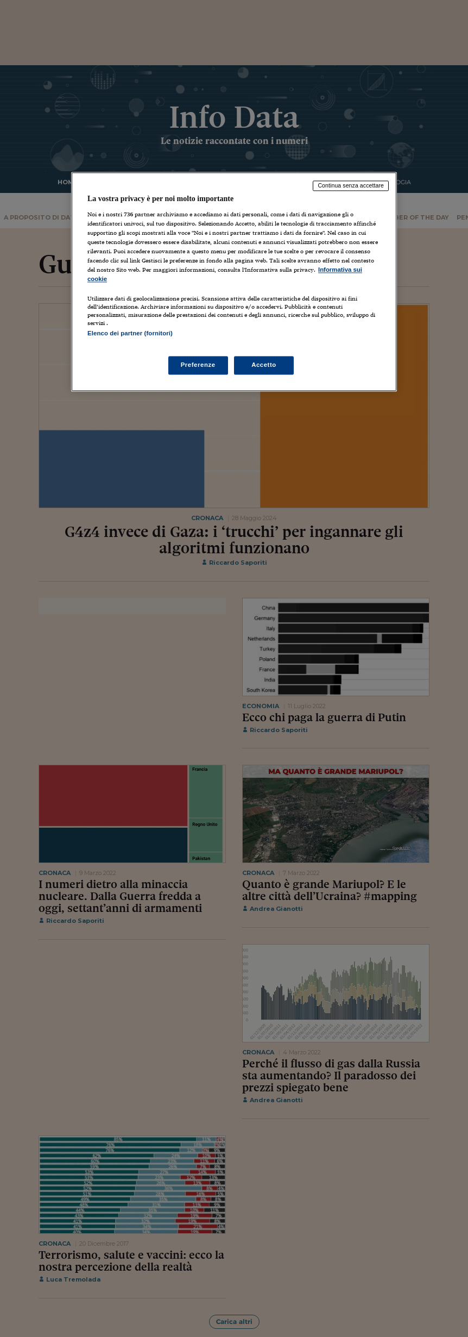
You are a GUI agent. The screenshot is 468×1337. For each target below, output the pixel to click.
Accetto (263, 365)
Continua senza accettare (351, 185)
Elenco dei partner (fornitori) (130, 333)
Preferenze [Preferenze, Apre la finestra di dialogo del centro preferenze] (198, 365)
